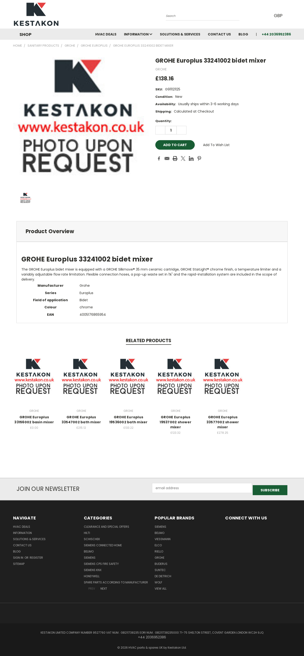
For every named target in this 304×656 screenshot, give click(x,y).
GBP (278, 16)
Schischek (92, 537)
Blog (243, 34)
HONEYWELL (92, 574)
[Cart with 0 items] (289, 15)
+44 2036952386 (276, 34)
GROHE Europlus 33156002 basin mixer (34, 419)
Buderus (161, 562)
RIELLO (159, 549)
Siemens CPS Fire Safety (101, 562)
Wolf (158, 580)
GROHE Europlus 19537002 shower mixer (175, 422)
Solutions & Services (180, 34)
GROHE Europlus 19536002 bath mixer (128, 419)
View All (160, 586)
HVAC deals (105, 34)
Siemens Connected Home (103, 543)
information (138, 34)
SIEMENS (89, 555)
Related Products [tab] (148, 340)
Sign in (18, 555)
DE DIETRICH (163, 574)
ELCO (158, 543)
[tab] (152, 231)
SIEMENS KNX (92, 568)
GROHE (159, 555)
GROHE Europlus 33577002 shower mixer (222, 422)
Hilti (87, 531)
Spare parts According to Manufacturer (116, 580)
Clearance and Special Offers (106, 525)
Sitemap (18, 562)
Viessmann (163, 537)
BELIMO (89, 549)
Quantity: (163, 121)
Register (36, 555)
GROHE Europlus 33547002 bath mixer (81, 419)
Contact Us (219, 34)
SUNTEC (160, 568)
